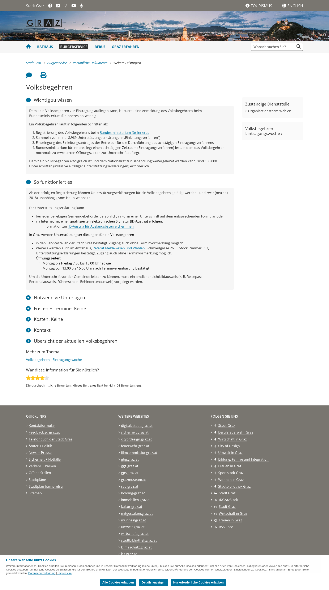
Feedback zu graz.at (44, 432)
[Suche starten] (298, 46)
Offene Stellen (40, 472)
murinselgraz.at (133, 520)
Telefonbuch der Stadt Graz (50, 439)
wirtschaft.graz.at (135, 533)
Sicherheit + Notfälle (45, 459)
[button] (295, 6)
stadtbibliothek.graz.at (139, 540)
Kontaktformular (42, 425)
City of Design (229, 446)
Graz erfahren (126, 46)
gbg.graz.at (130, 459)
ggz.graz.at (129, 466)
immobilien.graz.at (136, 500)
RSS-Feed (226, 527)
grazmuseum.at (133, 479)
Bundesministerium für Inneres (124, 132)
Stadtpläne (37, 479)
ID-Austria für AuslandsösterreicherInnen (101, 226)
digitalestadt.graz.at (137, 425)
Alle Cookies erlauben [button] (118, 582)
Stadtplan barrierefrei (46, 486)
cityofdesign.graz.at (136, 439)
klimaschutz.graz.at (136, 547)
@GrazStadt (228, 500)
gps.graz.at (129, 472)
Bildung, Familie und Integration (243, 459)
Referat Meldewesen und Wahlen (119, 248)
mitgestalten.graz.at (137, 513)
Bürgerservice (73, 46)
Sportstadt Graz (231, 472)
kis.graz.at (129, 554)
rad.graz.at (129, 486)
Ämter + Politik (40, 446)
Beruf (100, 46)
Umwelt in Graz (230, 452)
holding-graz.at (133, 493)
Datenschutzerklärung (42, 573)
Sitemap (35, 493)
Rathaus (45, 46)
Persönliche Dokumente (90, 63)
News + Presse (40, 452)
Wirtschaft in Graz (232, 439)
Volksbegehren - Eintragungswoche (54, 359)
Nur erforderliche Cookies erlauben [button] (198, 582)
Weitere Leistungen (127, 63)
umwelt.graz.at (133, 527)
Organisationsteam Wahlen (269, 111)
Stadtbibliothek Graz (234, 486)
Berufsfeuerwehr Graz (235, 432)
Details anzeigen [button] (153, 582)
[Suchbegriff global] (273, 47)
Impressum (65, 573)
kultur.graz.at (131, 506)
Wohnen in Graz (231, 479)
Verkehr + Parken (42, 466)
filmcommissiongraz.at (139, 452)
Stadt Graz (35, 5)
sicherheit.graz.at (135, 432)
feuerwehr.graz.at (135, 446)
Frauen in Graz (230, 466)
